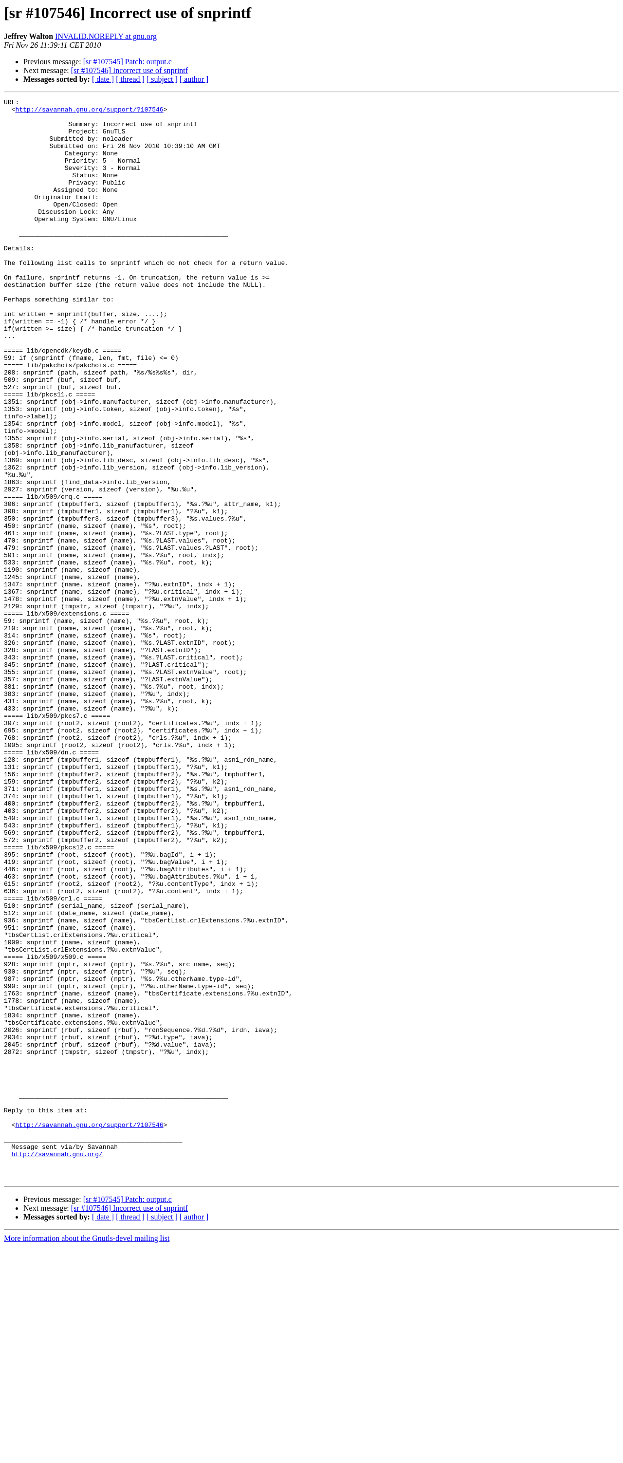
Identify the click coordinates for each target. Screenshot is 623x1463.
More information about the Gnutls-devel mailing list (86, 1454)
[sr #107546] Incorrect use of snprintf (129, 70)
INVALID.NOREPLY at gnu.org (106, 36)
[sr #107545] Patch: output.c (127, 61)
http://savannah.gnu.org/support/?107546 (89, 112)
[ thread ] (130, 79)
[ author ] (194, 79)
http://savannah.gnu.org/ (57, 1365)
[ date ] (103, 79)
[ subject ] (162, 79)
